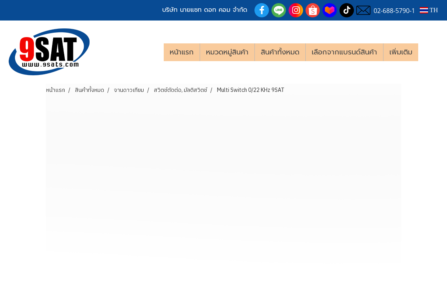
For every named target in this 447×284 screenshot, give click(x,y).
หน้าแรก (182, 52)
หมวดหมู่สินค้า (227, 52)
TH (429, 10)
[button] (430, 52)
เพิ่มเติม (400, 52)
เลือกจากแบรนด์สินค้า (344, 52)
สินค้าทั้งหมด (280, 52)
